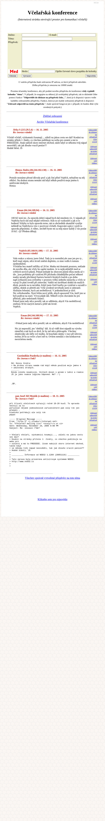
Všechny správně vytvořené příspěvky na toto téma (52, 497)
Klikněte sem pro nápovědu (52, 518)
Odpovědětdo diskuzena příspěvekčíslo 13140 (93, 262)
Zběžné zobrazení (52, 121)
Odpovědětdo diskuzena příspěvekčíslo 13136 (93, 222)
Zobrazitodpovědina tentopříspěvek (93, 155)
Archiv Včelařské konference (52, 127)
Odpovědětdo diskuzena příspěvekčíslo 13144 (93, 327)
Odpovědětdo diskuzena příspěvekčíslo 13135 (93, 181)
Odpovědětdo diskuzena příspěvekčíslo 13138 (93, 367)
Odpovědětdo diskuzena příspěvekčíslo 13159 (93, 408)
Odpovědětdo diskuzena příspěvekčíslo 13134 (93, 141)
